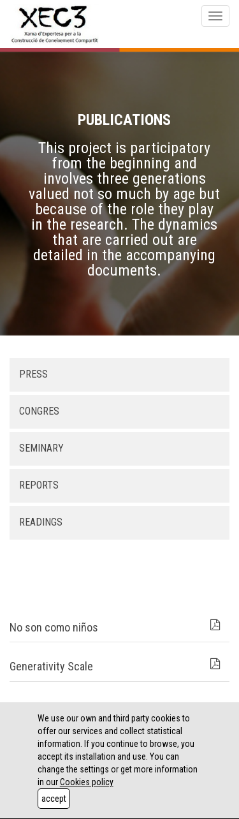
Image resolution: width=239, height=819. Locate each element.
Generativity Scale (51, 666)
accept (53, 798)
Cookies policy (86, 782)
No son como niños (54, 627)
